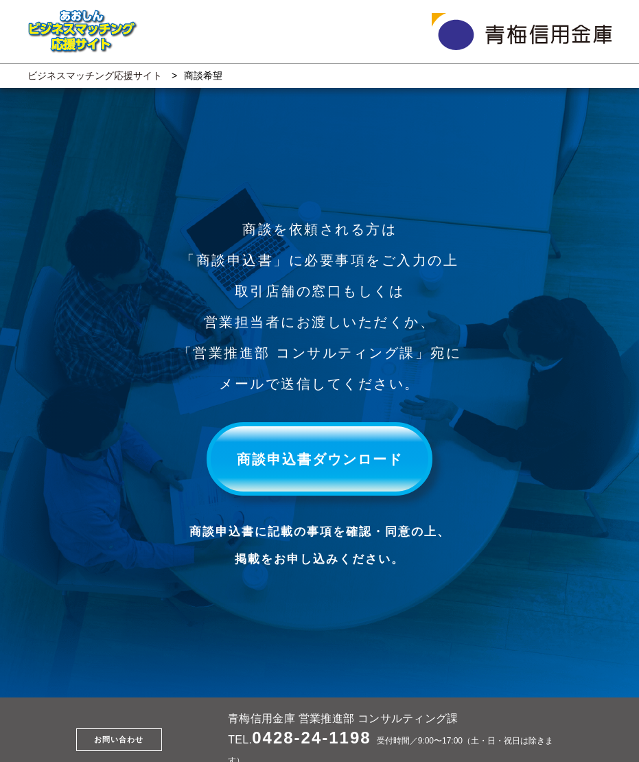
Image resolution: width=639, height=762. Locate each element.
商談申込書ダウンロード (320, 459)
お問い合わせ (119, 739)
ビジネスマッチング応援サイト (94, 75)
